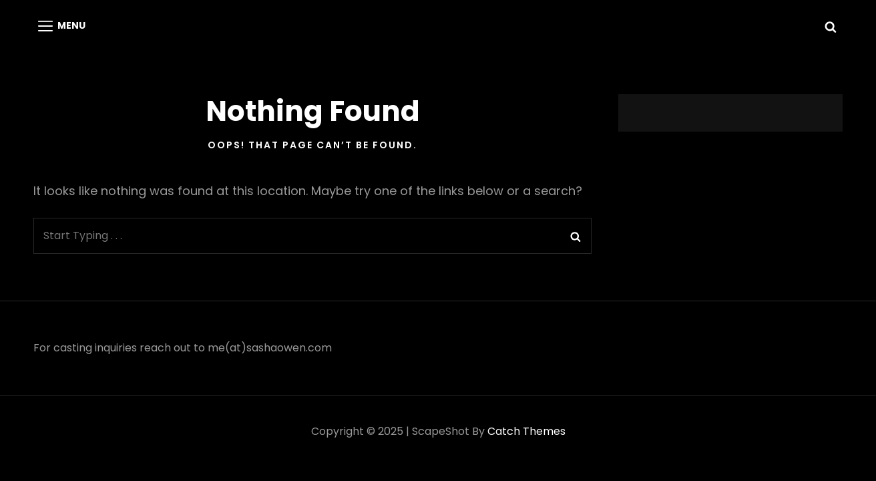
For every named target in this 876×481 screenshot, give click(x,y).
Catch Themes (526, 431)
